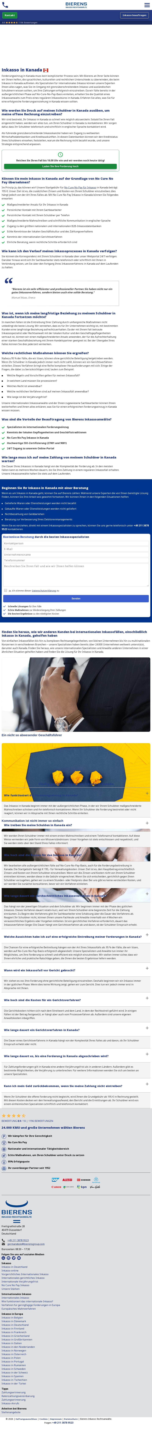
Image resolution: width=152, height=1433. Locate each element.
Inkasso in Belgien (12, 1317)
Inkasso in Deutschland (15, 1325)
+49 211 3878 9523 (18, 1240)
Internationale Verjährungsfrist (20, 1281)
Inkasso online (10, 1270)
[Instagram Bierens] (8, 1258)
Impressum (56, 1419)
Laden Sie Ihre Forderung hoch (60, 166)
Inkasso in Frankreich (14, 1332)
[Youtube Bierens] (19, 1258)
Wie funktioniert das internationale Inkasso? (27, 1301)
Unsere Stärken (11, 1289)
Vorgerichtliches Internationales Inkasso (25, 1274)
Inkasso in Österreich (14, 1354)
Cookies (43, 1419)
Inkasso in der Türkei (14, 1383)
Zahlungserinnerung (13, 1392)
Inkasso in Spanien (13, 1376)
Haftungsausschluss (26, 1419)
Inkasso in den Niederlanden (18, 1347)
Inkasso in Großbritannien (17, 1339)
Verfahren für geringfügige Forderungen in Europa (31, 1305)
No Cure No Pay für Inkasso (80, 187)
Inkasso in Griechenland (15, 1336)
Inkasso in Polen (11, 1358)
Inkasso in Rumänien (14, 1365)
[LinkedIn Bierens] (3, 1258)
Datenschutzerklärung (44, 590)
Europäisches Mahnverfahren (19, 1308)
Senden (76, 598)
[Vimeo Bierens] (14, 1258)
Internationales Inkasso (15, 1297)
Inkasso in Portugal (13, 1361)
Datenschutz (71, 1419)
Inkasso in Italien (12, 1343)
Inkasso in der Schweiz (15, 1372)
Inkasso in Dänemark (14, 1321)
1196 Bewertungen (27, 22)
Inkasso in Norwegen (14, 1350)
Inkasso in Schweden (14, 1369)
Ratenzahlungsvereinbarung (18, 1396)
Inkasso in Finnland (13, 1328)
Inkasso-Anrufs (10, 1403)
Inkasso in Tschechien (14, 1380)
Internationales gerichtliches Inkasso (23, 1278)
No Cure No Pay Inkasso (15, 1285)
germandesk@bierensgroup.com (26, 1244)
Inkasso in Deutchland (14, 1267)
